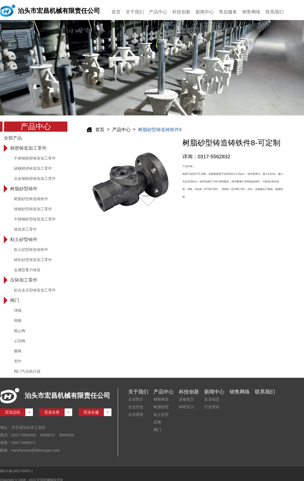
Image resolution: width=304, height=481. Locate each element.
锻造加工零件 (25, 229)
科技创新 (181, 11)
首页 (116, 11)
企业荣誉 (135, 414)
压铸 (157, 422)
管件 (18, 361)
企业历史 (135, 407)
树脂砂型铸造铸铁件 (31, 199)
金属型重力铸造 (27, 270)
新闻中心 (205, 11)
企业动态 (211, 399)
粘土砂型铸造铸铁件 (31, 249)
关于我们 (135, 11)
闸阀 (18, 320)
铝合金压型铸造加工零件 (35, 290)
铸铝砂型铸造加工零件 (33, 259)
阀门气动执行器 (27, 371)
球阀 (18, 310)
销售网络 (251, 11)
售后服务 (228, 11)
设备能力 (186, 399)
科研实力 (186, 407)
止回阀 (19, 341)
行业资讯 (211, 407)
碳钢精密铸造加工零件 (33, 168)
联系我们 (274, 11)
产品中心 (158, 11)
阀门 (157, 429)
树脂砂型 (161, 407)
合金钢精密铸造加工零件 (35, 178)
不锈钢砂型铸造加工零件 (35, 219)
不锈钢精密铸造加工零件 (35, 158)
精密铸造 (161, 399)
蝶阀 (18, 351)
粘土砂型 (161, 414)
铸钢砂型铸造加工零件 (33, 209)
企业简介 (135, 399)
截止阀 (19, 331)
